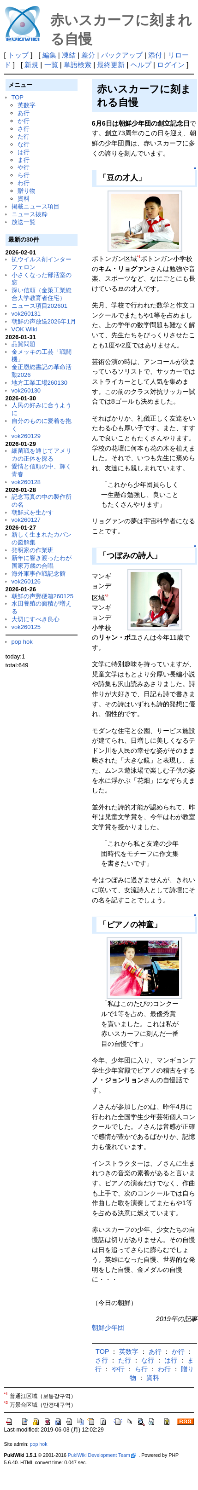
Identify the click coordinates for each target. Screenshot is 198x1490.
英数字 (27, 105)
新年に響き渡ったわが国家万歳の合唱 (42, 561)
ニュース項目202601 (39, 305)
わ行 (24, 182)
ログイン (171, 65)
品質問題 (24, 344)
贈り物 (27, 190)
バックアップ (122, 55)
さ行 (24, 128)
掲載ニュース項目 (36, 206)
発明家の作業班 (33, 550)
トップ (18, 55)
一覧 (51, 65)
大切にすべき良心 (36, 619)
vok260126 (26, 581)
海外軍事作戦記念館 (39, 573)
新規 (31, 65)
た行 (24, 136)
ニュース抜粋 (30, 214)
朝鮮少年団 (108, 1327)
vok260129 (26, 436)
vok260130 (26, 390)
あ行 (24, 113)
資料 (24, 198)
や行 (24, 167)
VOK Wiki (24, 329)
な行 (24, 144)
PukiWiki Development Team (102, 1455)
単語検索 (77, 65)
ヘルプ (141, 65)
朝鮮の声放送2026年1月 (44, 321)
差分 (88, 55)
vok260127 (26, 519)
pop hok (22, 641)
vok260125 (26, 627)
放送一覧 (24, 222)
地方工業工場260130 (39, 382)
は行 (24, 152)
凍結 (69, 55)
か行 (24, 120)
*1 (139, 256)
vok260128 (26, 482)
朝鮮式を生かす (33, 512)
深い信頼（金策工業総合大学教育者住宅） (42, 294)
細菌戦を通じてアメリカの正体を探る (42, 454)
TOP (18, 97)
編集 (49, 55)
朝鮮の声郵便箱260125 (42, 596)
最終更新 (111, 65)
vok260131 (26, 313)
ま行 (24, 159)
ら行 (24, 175)
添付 (155, 55)
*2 (106, 596)
